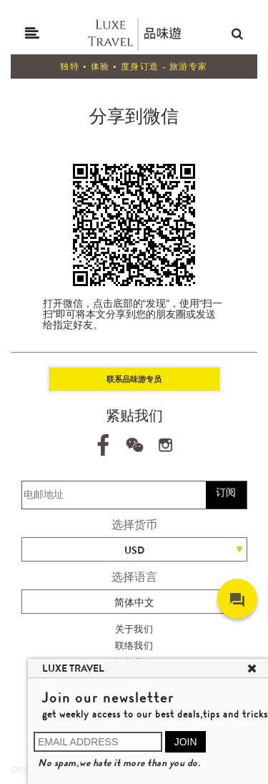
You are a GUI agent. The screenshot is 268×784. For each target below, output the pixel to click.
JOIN (185, 742)
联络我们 (134, 645)
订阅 (226, 492)
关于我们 (134, 629)
